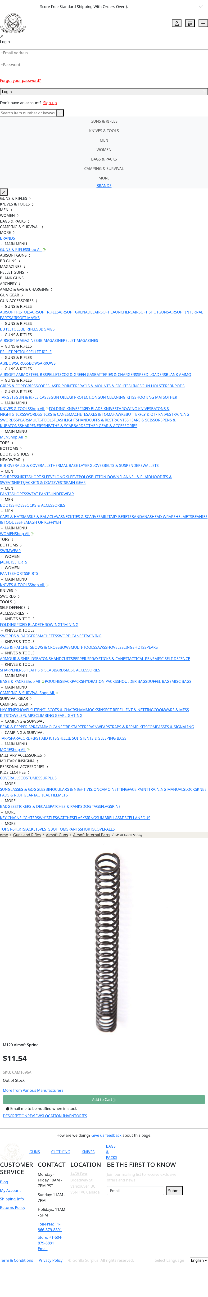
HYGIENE (8, 709)
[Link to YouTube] (147, 1152)
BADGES (7, 806)
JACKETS (7, 562)
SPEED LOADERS (151, 374)
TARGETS (8, 397)
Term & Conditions (16, 1260)
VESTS (60, 482)
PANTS (6, 493)
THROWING (50, 624)
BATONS (43, 658)
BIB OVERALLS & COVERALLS (25, 465)
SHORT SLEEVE (42, 476)
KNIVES (88, 1151)
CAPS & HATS (11, 516)
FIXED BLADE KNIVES (98, 408)
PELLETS (54, 374)
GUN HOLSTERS (156, 386)
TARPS (5, 738)
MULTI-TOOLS (41, 420)
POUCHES (53, 681)
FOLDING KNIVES (64, 408)
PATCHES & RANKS (66, 806)
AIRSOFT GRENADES (76, 312)
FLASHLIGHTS (66, 420)
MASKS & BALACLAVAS (43, 516)
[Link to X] (193, 1152)
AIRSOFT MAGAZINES (19, 340)
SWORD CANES (70, 636)
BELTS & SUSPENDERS (123, 465)
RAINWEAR (98, 726)
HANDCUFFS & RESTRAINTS (102, 420)
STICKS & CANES (54, 414)
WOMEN (104, 149)
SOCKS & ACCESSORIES (44, 505)
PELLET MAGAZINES (80, 340)
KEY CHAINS (11, 817)
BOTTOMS (59, 829)
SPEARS (22, 420)
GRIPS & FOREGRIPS (18, 386)
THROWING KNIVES (134, 408)
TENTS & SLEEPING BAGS (104, 738)
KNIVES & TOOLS (104, 130)
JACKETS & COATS (40, 482)
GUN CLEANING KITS (115, 397)
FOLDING (8, 624)
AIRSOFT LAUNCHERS (113, 312)
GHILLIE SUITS (69, 738)
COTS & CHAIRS (63, 709)
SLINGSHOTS (133, 647)
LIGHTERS (30, 817)
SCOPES (43, 386)
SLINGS (135, 386)
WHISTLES (48, 817)
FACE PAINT (138, 789)
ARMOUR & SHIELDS (18, 658)
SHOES (19, 505)
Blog (4, 1182)
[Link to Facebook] (159, 1152)
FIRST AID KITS (44, 738)
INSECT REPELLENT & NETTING (126, 709)
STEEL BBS (37, 374)
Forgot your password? (20, 80)
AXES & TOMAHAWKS (107, 414)
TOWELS (15, 715)
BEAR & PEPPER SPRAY (19, 726)
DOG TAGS (91, 806)
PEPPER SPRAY (85, 658)
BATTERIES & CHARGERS (115, 374)
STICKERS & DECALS (32, 806)
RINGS (92, 817)
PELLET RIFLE (39, 351)
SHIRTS (22, 476)
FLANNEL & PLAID (135, 476)
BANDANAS (141, 516)
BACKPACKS (72, 681)
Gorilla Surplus (85, 1260)
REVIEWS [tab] (35, 1115)
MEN (104, 140)
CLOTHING (60, 1151)
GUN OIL (58, 397)
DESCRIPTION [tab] (15, 1115)
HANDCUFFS (62, 658)
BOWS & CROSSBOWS (51, 647)
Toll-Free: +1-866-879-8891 (50, 1226)
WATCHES (65, 817)
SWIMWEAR (10, 550)
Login (104, 91)
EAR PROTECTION (82, 397)
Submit (174, 1190)
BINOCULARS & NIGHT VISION (72, 789)
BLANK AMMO (178, 374)
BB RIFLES (29, 329)
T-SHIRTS (8, 476)
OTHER (171, 397)
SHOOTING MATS (149, 397)
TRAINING (69, 624)
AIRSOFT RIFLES (45, 312)
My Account (10, 1190)
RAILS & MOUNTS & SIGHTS (104, 386)
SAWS (100, 647)
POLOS (85, 476)
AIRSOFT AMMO (14, 374)
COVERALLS (10, 778)
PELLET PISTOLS (14, 351)
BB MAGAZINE (50, 340)
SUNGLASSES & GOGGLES (22, 789)
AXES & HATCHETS (16, 647)
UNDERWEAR (62, 493)
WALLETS (151, 465)
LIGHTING (73, 715)
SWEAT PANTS (38, 493)
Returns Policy (12, 1207)
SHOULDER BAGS (132, 681)
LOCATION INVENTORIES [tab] (65, 1115)
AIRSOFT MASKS (25, 317)
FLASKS (80, 817)
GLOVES (97, 465)
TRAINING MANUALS (166, 789)
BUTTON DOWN (105, 476)
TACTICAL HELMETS (50, 795)
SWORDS (32, 414)
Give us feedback (106, 1135)
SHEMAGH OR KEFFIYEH (40, 522)
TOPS (4, 829)
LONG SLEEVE (66, 476)
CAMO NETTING (113, 789)
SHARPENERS (31, 425)
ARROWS (48, 363)
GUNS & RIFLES (104, 121)
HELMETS (184, 516)
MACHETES (78, 414)
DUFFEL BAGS (159, 681)
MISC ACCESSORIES (83, 670)
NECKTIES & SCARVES (81, 516)
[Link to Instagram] (170, 1152)
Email (43, 1248)
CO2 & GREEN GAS (78, 374)
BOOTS (6, 505)
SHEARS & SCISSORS (145, 420)
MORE (104, 178)
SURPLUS (48, 778)
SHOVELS (113, 647)
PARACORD (21, 738)
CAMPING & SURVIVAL (104, 168)
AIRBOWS (8, 363)
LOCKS (191, 789)
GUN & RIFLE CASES (33, 397)
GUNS (34, 1151)
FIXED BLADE (28, 624)
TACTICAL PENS (140, 658)
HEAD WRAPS (163, 516)
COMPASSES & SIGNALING (170, 726)
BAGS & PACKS (104, 159)
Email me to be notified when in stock (41, 1108)
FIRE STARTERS (75, 726)
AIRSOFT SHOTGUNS (150, 312)
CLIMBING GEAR (49, 715)
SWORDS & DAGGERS (19, 636)
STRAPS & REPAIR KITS (127, 726)
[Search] (28, 112)
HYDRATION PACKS (100, 681)
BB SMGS (46, 329)
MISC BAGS (181, 681)
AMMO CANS (50, 726)
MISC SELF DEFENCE (172, 658)
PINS (116, 806)
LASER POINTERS (65, 386)
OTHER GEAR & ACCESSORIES (111, 425)
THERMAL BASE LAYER (70, 465)
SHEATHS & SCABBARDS (64, 425)
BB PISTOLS (10, 329)
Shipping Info (12, 1199)
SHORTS (19, 493)
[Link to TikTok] (182, 1152)
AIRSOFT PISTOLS (15, 312)
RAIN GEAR (76, 482)
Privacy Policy (51, 1260)
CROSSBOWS (28, 363)
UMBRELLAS (109, 817)
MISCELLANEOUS (135, 817)
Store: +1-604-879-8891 (50, 1240)
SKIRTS (32, 573)
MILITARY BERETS (115, 516)
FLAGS (106, 806)
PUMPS (29, 715)
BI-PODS (177, 386)
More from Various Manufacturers (33, 1090)
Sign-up (50, 102)
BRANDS (103, 185)
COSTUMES (30, 778)
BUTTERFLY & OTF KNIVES (148, 414)
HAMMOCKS (88, 709)
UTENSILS (41, 709)
